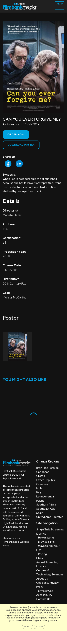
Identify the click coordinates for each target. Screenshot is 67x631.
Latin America (45, 496)
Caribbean (42, 472)
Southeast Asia (45, 508)
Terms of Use (44, 590)
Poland (40, 500)
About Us (42, 578)
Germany (42, 484)
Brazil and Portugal (47, 467)
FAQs (39, 558)
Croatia (41, 476)
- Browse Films (45, 541)
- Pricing (41, 554)
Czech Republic (46, 480)
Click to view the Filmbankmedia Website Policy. (16, 542)
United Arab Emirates (49, 517)
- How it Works (45, 537)
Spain (39, 512)
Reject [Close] (27, 626)
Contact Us (43, 599)
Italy (38, 492)
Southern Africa (46, 504)
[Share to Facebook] (8, 163)
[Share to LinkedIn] (19, 163)
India (39, 488)
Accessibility (44, 595)
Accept (39, 626)
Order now (16, 134)
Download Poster (21, 144)
